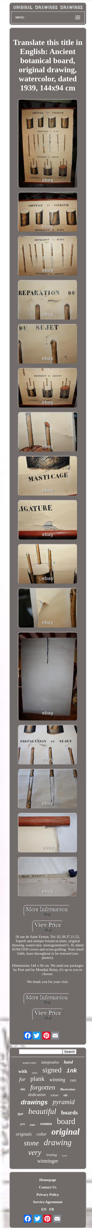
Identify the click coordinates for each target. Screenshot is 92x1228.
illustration (67, 1089)
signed (52, 1070)
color (42, 1134)
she (23, 1089)
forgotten (42, 1087)
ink (71, 1070)
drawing (57, 1142)
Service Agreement (47, 1202)
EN (43, 1209)
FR (51, 1209)
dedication (37, 1094)
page (32, 1124)
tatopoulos (50, 1062)
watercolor (30, 1063)
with (22, 1071)
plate (35, 1072)
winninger (47, 1161)
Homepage (47, 1180)
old (65, 1095)
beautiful (42, 1111)
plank (37, 1078)
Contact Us (47, 1187)
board (66, 1121)
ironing (51, 1155)
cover (64, 1155)
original (66, 1132)
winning (57, 1079)
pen (22, 1124)
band (68, 1062)
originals (24, 1134)
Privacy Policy (47, 1195)
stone (31, 1143)
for (22, 1079)
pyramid (64, 1102)
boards (69, 1113)
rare (73, 1080)
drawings (34, 1102)
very (34, 1152)
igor (20, 1114)
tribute (54, 1095)
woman (46, 1124)
